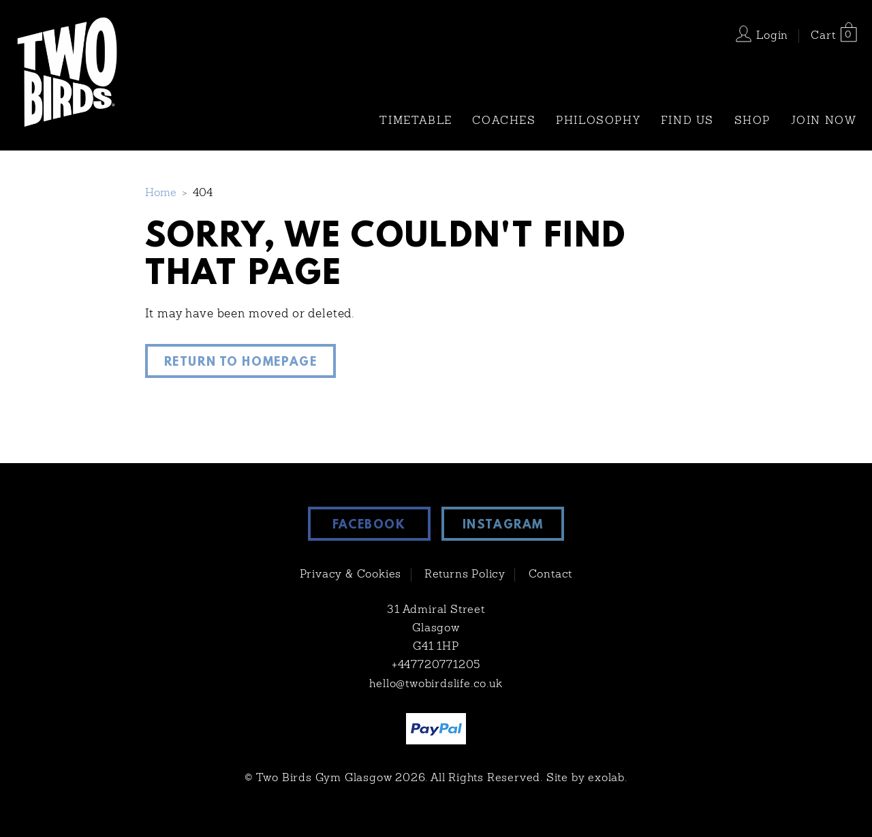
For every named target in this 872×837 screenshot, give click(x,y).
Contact (551, 574)
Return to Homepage (240, 363)
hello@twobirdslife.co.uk (435, 684)
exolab (606, 778)
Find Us (687, 121)
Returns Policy (464, 574)
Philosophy (598, 121)
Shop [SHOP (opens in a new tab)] (752, 121)
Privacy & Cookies (351, 574)
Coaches (503, 121)
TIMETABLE (415, 121)
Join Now (824, 121)
